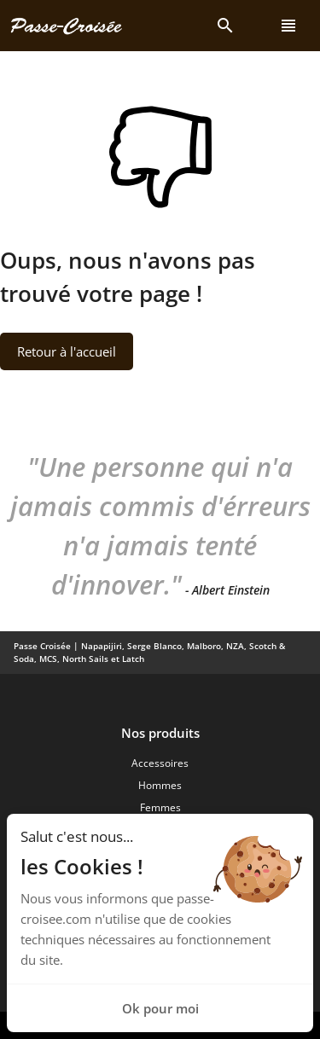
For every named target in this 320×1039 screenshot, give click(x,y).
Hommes (160, 785)
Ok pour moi (160, 1008)
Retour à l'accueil (66, 351)
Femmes (160, 807)
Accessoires (160, 763)
